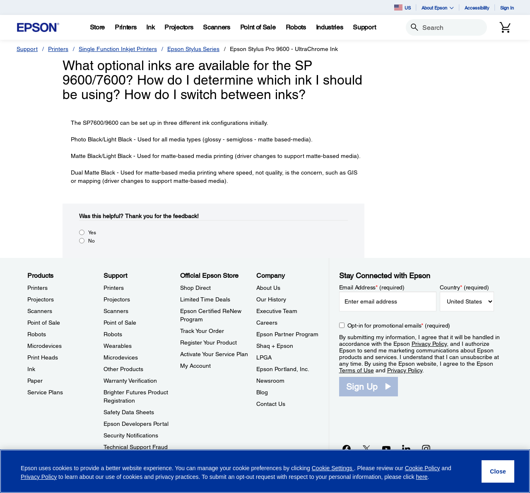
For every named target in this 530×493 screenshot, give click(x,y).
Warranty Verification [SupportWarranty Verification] (130, 380)
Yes (92, 233)
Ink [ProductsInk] (31, 369)
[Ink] (150, 27)
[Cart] (505, 27)
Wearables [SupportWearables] (118, 345)
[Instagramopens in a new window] (426, 448)
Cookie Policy (422, 468)
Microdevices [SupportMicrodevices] (121, 357)
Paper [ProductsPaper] (35, 380)
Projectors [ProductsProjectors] (40, 299)
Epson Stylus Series (193, 49)
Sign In (507, 7)
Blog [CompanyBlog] (262, 392)
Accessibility (477, 7)
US (402, 7)
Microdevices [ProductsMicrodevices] (44, 345)
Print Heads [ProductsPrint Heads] (42, 357)
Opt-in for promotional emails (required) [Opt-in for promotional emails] (398, 325)
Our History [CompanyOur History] (271, 299)
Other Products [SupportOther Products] (123, 369)
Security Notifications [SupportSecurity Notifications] (131, 435)
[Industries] (330, 27)
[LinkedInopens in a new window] (406, 448)
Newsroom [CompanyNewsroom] (270, 380)
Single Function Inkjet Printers (118, 49)
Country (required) (464, 287)
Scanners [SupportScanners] (116, 311)
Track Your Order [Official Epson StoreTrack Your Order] (202, 331)
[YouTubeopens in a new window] (386, 448)
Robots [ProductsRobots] (36, 334)
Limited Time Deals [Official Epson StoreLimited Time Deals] (205, 299)
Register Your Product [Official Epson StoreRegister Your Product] (208, 342)
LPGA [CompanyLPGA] (264, 357)
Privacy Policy (429, 343)
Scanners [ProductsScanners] (39, 311)
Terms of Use (356, 370)
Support (27, 49)
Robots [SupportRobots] (113, 334)
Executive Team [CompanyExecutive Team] (276, 311)
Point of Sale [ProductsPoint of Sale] (43, 322)
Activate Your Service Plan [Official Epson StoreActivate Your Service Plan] (214, 354)
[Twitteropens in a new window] (366, 448)
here (422, 477)
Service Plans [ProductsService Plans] (45, 392)
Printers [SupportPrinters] (114, 287)
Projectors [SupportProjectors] (117, 299)
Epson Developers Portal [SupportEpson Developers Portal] (136, 423)
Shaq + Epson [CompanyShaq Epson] (274, 345)
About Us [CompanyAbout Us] (268, 287)
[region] (265, 471)
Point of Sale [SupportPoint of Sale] (120, 322)
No (91, 241)
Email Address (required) (372, 287)
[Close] (498, 471)
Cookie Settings (333, 468)
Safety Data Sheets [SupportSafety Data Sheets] (129, 412)
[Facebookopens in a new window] (346, 448)
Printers (58, 49)
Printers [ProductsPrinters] (37, 287)
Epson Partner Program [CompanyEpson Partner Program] (287, 334)
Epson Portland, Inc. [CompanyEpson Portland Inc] (282, 369)
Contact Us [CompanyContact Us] (270, 404)
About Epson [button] (438, 7)
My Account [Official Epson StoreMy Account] (195, 365)
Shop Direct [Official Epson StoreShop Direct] (195, 287)
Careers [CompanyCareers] (266, 322)
